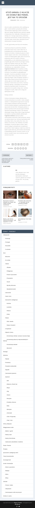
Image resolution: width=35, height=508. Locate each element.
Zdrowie (5, 481)
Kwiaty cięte (8, 434)
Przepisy (5, 449)
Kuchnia (9, 303)
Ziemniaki (9, 413)
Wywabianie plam (11, 289)
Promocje (7, 238)
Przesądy (7, 242)
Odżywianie (8, 488)
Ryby (8, 405)
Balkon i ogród (9, 431)
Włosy (6, 478)
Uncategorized (7, 460)
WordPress (17, 504)
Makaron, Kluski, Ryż (12, 384)
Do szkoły (7, 260)
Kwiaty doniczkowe (10, 438)
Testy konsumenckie (8, 456)
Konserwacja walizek (12, 344)
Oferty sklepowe (7, 423)
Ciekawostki (13, 20)
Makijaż (7, 470)
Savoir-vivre (8, 296)
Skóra (6, 474)
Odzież (7, 263)
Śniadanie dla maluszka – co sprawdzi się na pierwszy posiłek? (24, 202)
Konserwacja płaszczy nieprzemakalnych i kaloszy (15, 340)
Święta (7, 318)
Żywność (7, 377)
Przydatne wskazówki (10, 366)
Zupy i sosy (9, 420)
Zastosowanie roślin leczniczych (13, 492)
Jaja (8, 380)
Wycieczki (9, 348)
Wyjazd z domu (9, 332)
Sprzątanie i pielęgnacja (11, 299)
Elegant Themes (18, 502)
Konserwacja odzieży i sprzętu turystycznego (18, 336)
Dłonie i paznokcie (10, 467)
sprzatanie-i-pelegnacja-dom (10, 452)
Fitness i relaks (9, 485)
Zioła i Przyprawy (11, 416)
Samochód (8, 292)
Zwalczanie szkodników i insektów (14, 442)
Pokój (8, 314)
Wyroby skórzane (11, 285)
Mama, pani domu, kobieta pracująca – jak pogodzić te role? (9, 220)
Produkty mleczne (11, 402)
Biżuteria (7, 256)
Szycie (8, 281)
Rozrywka (7, 245)
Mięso (8, 387)
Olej (8, 391)
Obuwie (9, 267)
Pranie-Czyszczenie (12, 274)
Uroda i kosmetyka (8, 463)
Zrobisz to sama (7, 496)
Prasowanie (10, 278)
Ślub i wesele (10, 321)
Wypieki (7, 369)
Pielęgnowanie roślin (8, 427)
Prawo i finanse (7, 445)
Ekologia (5, 351)
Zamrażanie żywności (10, 373)
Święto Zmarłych (11, 325)
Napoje (7, 359)
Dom (4, 253)
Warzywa (9, 409)
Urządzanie (8, 328)
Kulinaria (5, 355)
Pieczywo (9, 398)
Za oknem (7, 249)
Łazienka (9, 307)
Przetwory (8, 362)
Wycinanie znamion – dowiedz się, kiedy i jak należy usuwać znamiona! (9, 203)
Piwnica (9, 310)
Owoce (8, 395)
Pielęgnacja (10, 271)
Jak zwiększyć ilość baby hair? (24, 219)
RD (16, 170)
